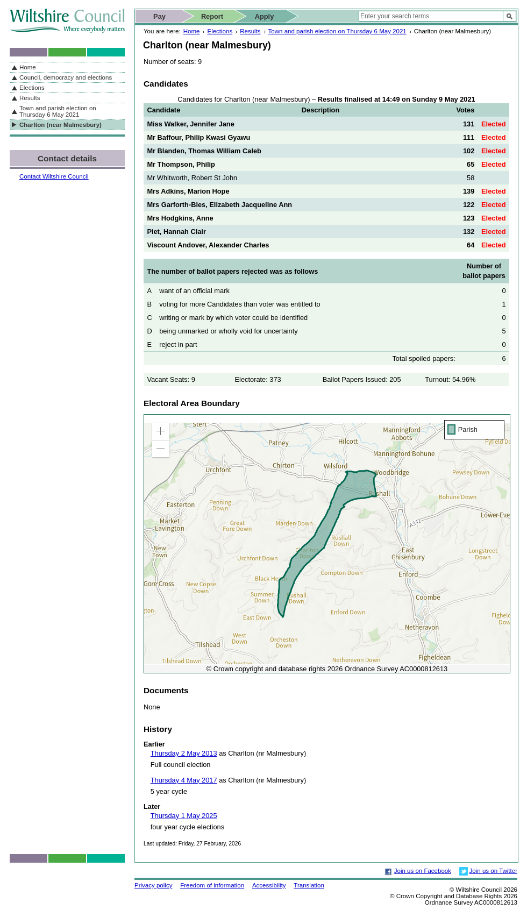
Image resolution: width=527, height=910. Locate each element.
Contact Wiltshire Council (54, 176)
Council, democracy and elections (65, 77)
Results (250, 31)
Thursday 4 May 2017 (184, 780)
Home (191, 31)
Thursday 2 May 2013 (184, 753)
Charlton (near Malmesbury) (60, 125)
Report (212, 16)
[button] (160, 431)
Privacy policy (153, 885)
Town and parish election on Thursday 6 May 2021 (337, 31)
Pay (159, 16)
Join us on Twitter (493, 871)
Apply (264, 16)
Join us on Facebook (422, 871)
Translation (309, 885)
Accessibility (269, 885)
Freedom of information (212, 885)
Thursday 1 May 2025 (184, 816)
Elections (219, 31)
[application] (327, 544)
